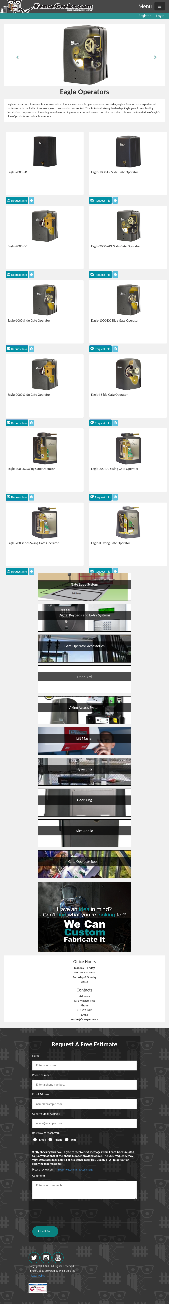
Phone (58, 1139)
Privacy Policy (37, 1275)
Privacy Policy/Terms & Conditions (75, 1169)
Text (73, 1139)
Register (145, 15)
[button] (16, 55)
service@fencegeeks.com (84, 1019)
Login (160, 15)
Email (42, 1139)
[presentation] (60, 1209)
